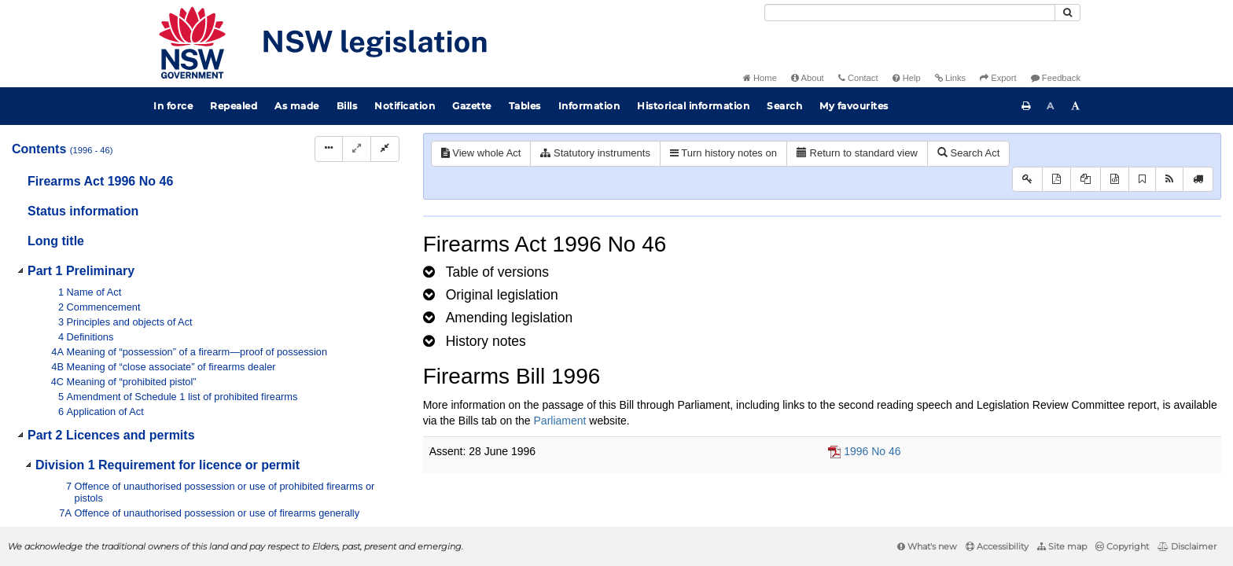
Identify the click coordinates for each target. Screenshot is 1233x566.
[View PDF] (1056, 180)
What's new (927, 546)
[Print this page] (1026, 106)
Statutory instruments (595, 153)
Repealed (233, 106)
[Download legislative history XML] (1114, 180)
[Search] (909, 12)
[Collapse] (384, 149)
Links (950, 78)
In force (173, 106)
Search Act (968, 153)
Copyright (1122, 546)
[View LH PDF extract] (1085, 180)
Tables (525, 106)
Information (589, 106)
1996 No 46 (872, 451)
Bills (347, 106)
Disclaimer (1187, 546)
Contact (858, 78)
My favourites (854, 106)
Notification (404, 106)
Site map (1062, 546)
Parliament (560, 420)
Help (907, 78)
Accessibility (997, 546)
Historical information (693, 106)
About (807, 78)
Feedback (1055, 78)
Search (784, 106)
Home (760, 78)
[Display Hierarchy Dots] (329, 149)
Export (998, 78)
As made (296, 106)
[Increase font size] (1075, 106)
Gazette (471, 106)
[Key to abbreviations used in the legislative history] (1027, 180)
